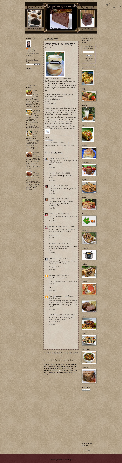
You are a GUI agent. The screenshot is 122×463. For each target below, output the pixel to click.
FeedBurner (88, 61)
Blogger (69, 460)
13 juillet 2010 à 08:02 (61, 158)
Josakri (51, 199)
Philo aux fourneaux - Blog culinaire (60, 296)
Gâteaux (47, 147)
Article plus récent (51, 352)
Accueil (61, 354)
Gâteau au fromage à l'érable (36, 112)
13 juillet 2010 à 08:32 (61, 199)
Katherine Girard (54, 227)
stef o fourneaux (54, 315)
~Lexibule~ (52, 258)
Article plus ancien (70, 352)
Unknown (52, 275)
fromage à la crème (67, 145)
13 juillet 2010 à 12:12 (62, 258)
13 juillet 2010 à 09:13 (62, 214)
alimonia (52, 243)
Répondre (52, 167)
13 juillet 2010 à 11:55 (61, 243)
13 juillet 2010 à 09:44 (67, 227)
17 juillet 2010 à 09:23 (67, 315)
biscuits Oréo (55, 145)
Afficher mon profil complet (32, 55)
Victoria (51, 186)
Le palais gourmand (59, 143)
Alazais (51, 158)
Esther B (51, 214)
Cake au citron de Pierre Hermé (36, 134)
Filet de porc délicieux (35, 92)
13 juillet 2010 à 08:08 (63, 173)
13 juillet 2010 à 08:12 (61, 186)
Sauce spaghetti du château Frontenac (36, 174)
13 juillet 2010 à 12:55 (62, 275)
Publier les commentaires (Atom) (64, 360)
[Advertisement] (44, 34)
